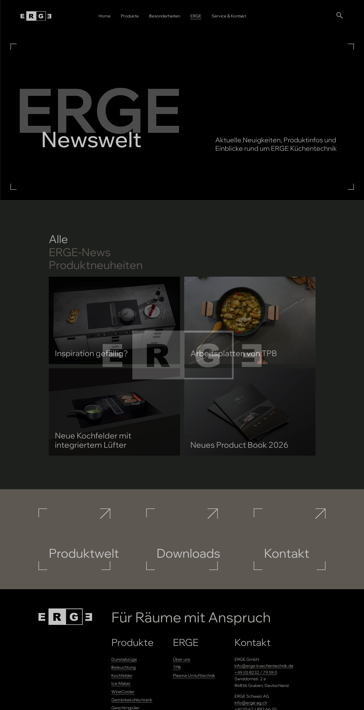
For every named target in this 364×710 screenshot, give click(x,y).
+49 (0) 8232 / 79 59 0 (255, 672)
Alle (58, 239)
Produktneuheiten (96, 265)
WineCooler (122, 691)
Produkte (130, 15)
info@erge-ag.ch (250, 702)
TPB (177, 667)
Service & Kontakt (229, 15)
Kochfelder (122, 675)
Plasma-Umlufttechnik (194, 675)
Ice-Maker (121, 683)
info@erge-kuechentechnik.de (263, 665)
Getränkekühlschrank (131, 699)
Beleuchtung (123, 667)
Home (105, 15)
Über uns (181, 659)
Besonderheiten (164, 15)
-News (80, 252)
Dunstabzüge (124, 659)
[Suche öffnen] (339, 15)
